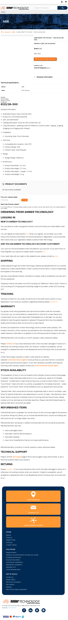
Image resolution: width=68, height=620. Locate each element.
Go (25, 200)
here (56, 256)
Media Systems (11, 552)
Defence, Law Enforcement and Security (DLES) (22, 555)
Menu (3, 12)
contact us (10, 469)
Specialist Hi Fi (11, 567)
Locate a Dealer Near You (46, 59)
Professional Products (13, 557)
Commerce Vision (12, 607)
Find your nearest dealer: (9, 197)
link (27, 234)
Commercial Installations (14, 562)
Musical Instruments (13, 560)
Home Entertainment (13, 569)
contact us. (54, 302)
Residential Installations (14, 564)
